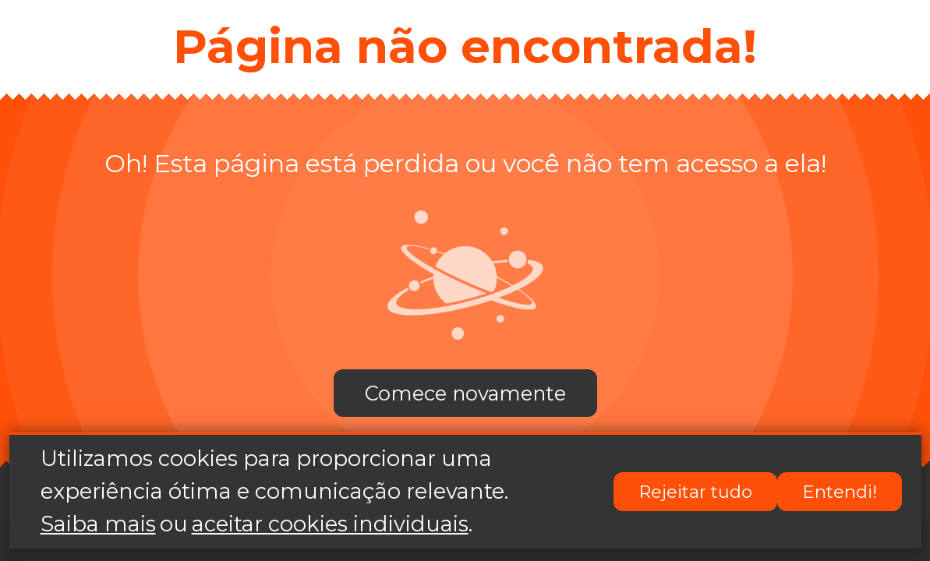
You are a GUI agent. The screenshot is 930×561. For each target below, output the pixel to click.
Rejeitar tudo (695, 492)
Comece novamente (465, 393)
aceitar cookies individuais (330, 525)
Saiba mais (98, 525)
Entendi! (839, 492)
